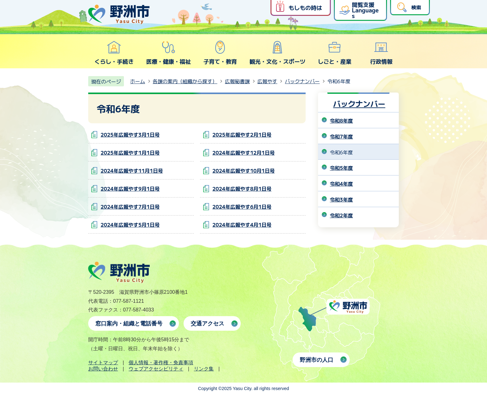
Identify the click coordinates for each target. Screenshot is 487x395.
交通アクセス (207, 323)
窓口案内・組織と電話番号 (128, 323)
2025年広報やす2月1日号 (241, 134)
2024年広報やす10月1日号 (243, 170)
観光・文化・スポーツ (277, 52)
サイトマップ (103, 362)
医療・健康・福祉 (168, 52)
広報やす (267, 81)
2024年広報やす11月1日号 (132, 170)
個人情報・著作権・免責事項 (161, 362)
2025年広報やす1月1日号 (130, 152)
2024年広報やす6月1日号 (241, 206)
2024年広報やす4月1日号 (241, 224)
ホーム (137, 81)
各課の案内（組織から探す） (185, 81)
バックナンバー (302, 81)
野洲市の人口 (316, 360)
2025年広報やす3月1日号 (130, 134)
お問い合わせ (103, 368)
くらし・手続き (114, 52)
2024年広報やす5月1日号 (130, 224)
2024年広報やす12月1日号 (243, 152)
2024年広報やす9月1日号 (130, 188)
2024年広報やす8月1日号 (241, 188)
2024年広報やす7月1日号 (130, 206)
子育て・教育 (220, 52)
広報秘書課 (237, 81)
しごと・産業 (334, 52)
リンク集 (204, 368)
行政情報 (381, 52)
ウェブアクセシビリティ (156, 368)
